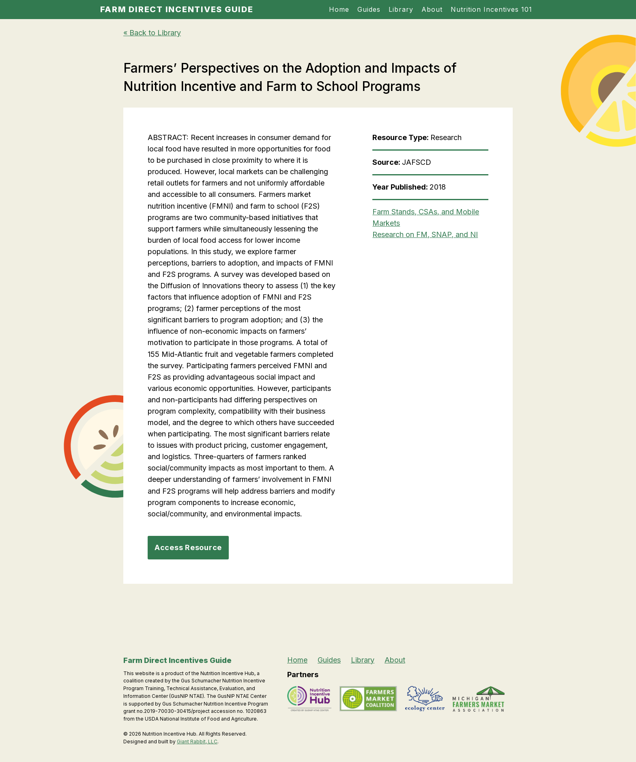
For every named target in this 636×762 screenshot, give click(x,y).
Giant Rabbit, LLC (197, 741)
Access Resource (188, 547)
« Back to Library (152, 32)
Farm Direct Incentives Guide (177, 9)
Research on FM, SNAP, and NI (425, 234)
